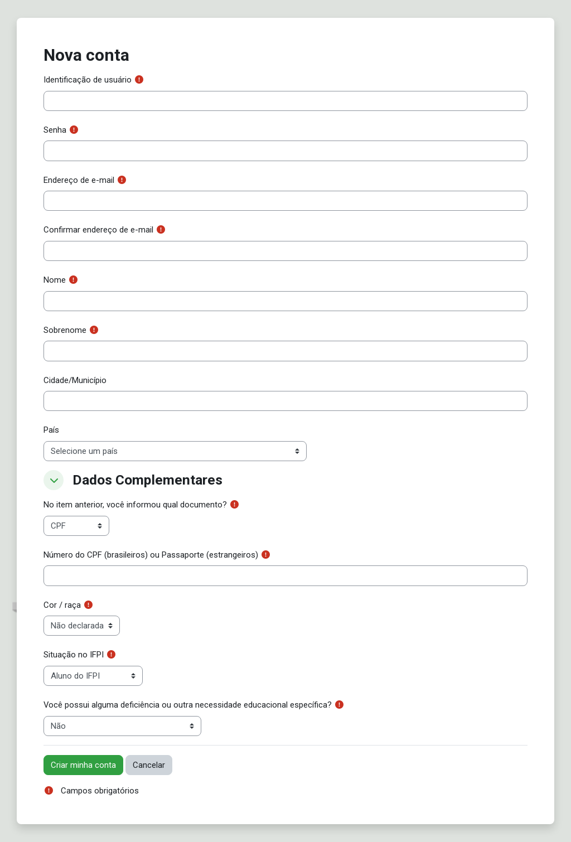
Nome (54, 280)
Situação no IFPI (73, 655)
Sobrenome (64, 330)
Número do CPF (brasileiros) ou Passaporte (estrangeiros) (150, 555)
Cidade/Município (75, 380)
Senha (54, 130)
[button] (53, 480)
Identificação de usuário (87, 80)
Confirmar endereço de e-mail (98, 230)
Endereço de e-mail (78, 180)
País (51, 430)
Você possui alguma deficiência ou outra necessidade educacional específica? (187, 705)
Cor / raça (62, 605)
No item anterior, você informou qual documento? (135, 505)
